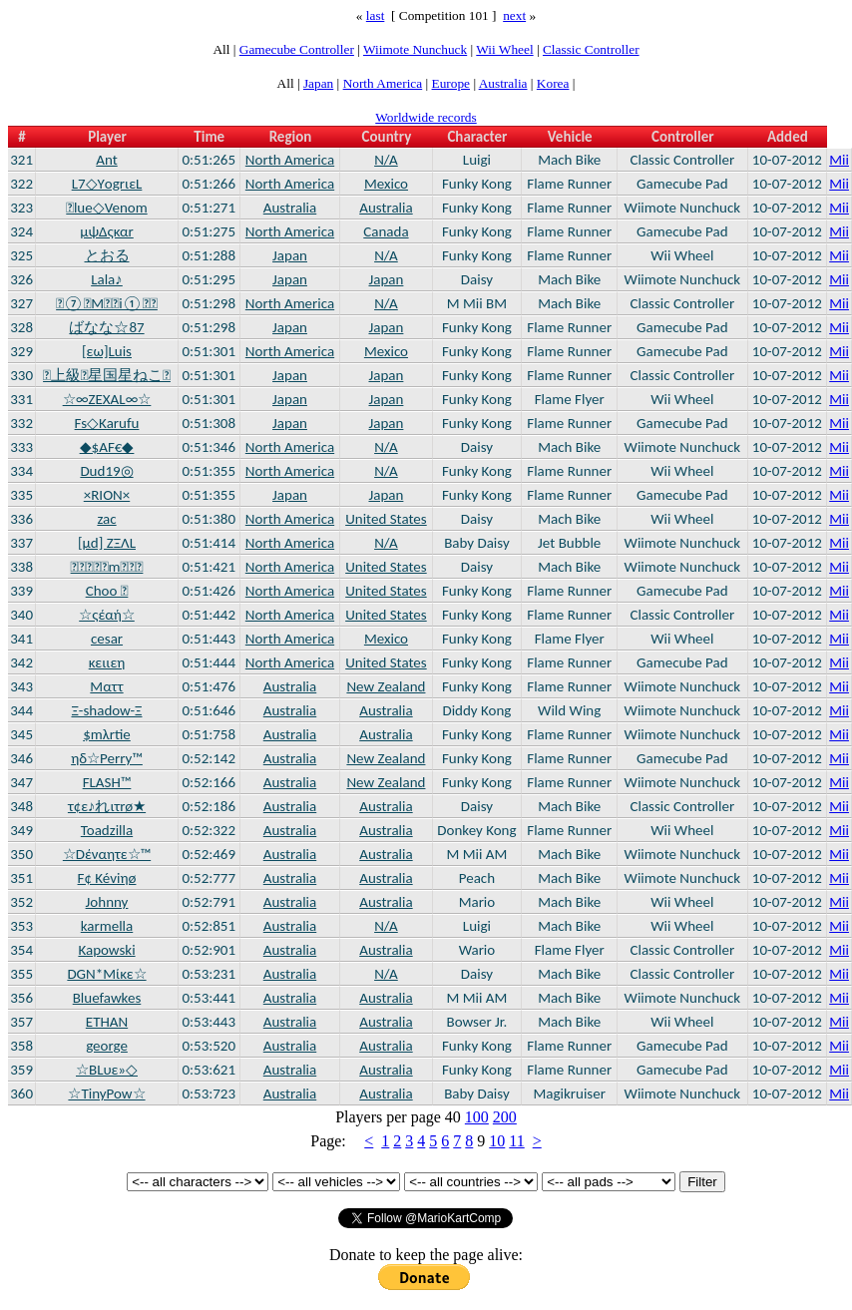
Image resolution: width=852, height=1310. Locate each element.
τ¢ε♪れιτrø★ (107, 806)
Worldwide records (425, 117)
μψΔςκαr (107, 231)
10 (497, 1140)
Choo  (107, 591)
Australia (503, 83)
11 (516, 1140)
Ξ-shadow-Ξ (106, 710)
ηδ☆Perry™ (107, 758)
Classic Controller (591, 49)
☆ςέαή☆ (107, 615)
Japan (318, 83)
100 (477, 1116)
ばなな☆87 (106, 327)
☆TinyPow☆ (106, 1093)
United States (386, 519)
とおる (107, 255)
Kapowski (106, 950)
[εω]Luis (107, 351)
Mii (839, 160)
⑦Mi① (107, 303)
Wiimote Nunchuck (415, 49)
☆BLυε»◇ (107, 1070)
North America (383, 83)
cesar (107, 639)
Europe (451, 83)
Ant (106, 160)
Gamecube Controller (296, 49)
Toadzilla (107, 830)
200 (505, 1116)
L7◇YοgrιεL (107, 184)
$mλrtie (107, 734)
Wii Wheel (504, 49)
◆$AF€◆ (107, 447)
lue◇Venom (106, 208)
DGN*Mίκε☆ (106, 974)
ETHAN (107, 1022)
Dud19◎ (106, 471)
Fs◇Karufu (107, 423)
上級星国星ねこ (107, 375)
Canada (385, 231)
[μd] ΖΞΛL (107, 543)
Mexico (386, 184)
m (107, 567)
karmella (107, 926)
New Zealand (385, 686)
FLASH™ (107, 782)
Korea (553, 83)
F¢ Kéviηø (107, 878)
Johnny (107, 902)
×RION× (107, 495)
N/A (386, 160)
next (514, 15)
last (375, 15)
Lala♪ (107, 279)
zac (106, 519)
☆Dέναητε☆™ (107, 854)
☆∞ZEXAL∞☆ (107, 399)
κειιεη (107, 662)
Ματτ (106, 686)
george (107, 1046)
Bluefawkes (107, 998)
